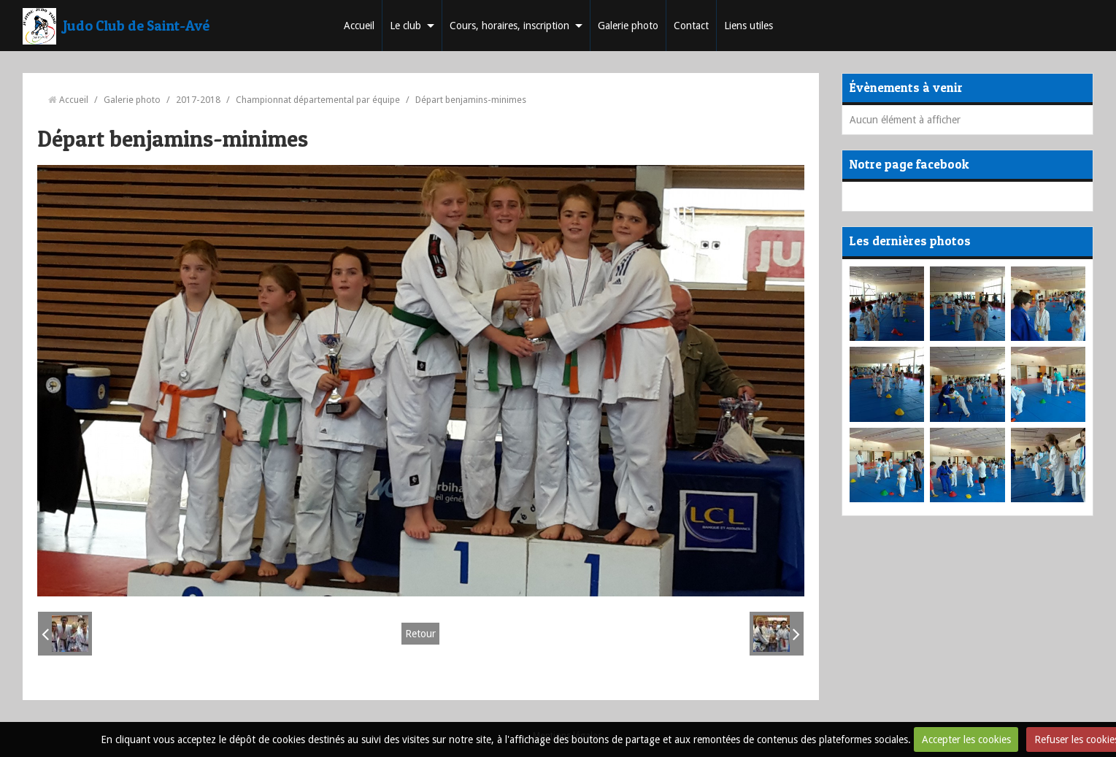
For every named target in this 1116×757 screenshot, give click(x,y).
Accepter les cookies (966, 739)
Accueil (359, 25)
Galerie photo (628, 25)
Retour (420, 633)
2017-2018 (198, 99)
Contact (691, 25)
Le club (405, 25)
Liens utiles (748, 25)
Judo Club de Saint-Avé (136, 25)
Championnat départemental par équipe (318, 99)
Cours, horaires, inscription (509, 25)
